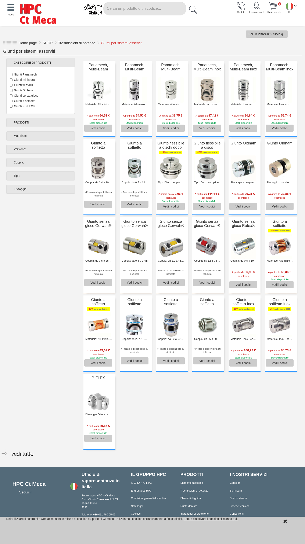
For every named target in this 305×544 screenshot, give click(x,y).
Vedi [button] (98, 128)
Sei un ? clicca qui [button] (267, 34)
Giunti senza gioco (24, 95)
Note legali (137, 506)
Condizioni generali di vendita (148, 498)
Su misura (236, 490)
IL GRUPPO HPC (141, 482)
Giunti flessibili (21, 85)
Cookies (136, 513)
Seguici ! (26, 492)
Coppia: (18, 162)
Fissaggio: (20, 189)
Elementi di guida (190, 498)
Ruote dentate (188, 506)
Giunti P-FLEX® (22, 106)
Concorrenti (237, 513)
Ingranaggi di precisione (194, 513)
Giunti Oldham (21, 90)
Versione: (19, 149)
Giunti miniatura (22, 79)
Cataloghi (235, 482)
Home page (28, 43)
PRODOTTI (21, 122)
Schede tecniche (240, 506)
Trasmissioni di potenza (77, 43)
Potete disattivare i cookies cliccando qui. (211, 519)
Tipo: (16, 175)
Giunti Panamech (23, 74)
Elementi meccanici (192, 482)
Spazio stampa (238, 498)
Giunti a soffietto (22, 101)
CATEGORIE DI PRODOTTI (32, 62)
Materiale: (20, 135)
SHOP (48, 43)
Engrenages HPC (141, 490)
